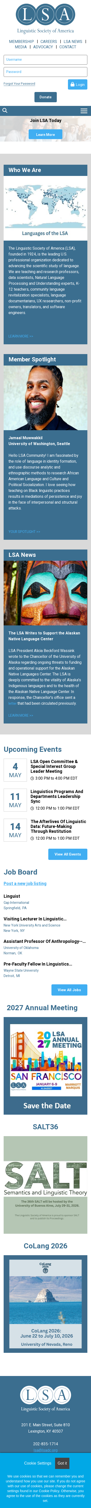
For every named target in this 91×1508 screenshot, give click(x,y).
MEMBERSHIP (21, 42)
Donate (46, 97)
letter (12, 703)
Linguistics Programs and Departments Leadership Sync (57, 796)
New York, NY (14, 930)
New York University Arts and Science (32, 925)
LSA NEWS (73, 42)
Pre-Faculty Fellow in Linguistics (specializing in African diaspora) (38, 964)
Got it (62, 1463)
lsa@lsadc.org (45, 1450)
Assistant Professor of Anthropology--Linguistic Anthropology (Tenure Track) (44, 941)
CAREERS (49, 42)
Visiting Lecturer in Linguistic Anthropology (33, 919)
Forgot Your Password (19, 83)
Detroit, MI (12, 975)
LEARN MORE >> (20, 336)
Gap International (17, 902)
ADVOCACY (43, 47)
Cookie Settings (37, 1463)
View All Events (68, 854)
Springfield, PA (15, 908)
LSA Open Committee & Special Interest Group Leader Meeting (54, 766)
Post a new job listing (25, 883)
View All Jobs (69, 990)
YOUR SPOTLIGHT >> (24, 531)
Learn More (45, 134)
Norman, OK (13, 953)
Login (80, 84)
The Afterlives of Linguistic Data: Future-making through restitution (58, 826)
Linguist (12, 896)
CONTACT (67, 47)
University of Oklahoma (21, 947)
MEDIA (21, 47)
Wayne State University (21, 970)
